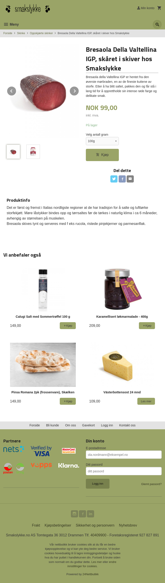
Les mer (97, 562)
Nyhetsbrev (128, 525)
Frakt (36, 525)
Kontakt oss (127, 425)
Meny (11, 24)
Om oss (70, 425)
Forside (7, 33)
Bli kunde (52, 425)
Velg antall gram (97, 134)
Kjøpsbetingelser (58, 525)
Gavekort (88, 425)
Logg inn (107, 425)
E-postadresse (96, 448)
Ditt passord (94, 464)
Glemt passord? (151, 484)
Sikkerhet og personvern (95, 525)
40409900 (98, 535)
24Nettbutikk (90, 574)
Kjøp (102, 155)
